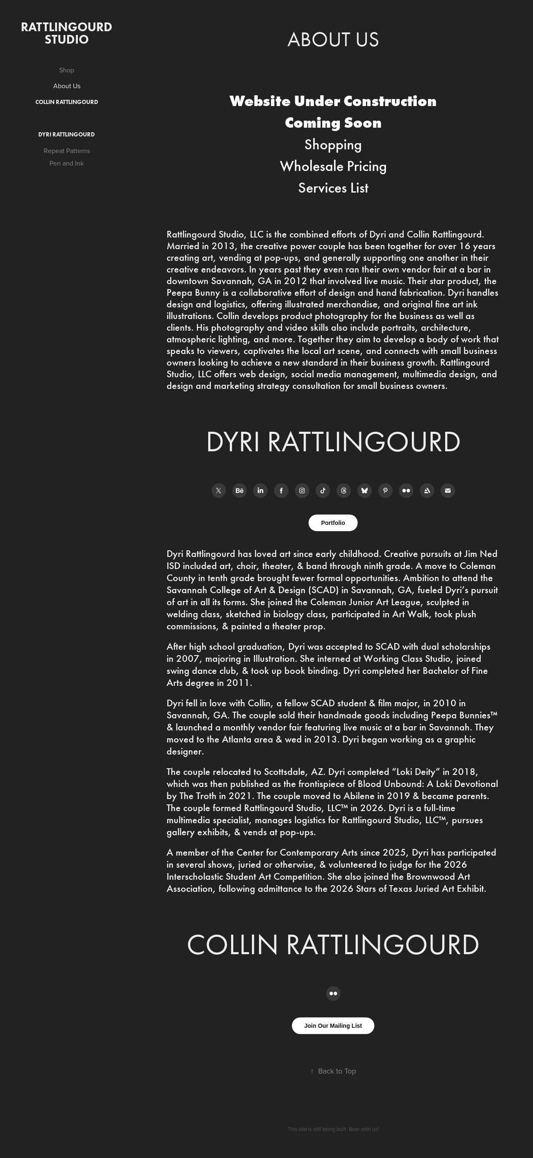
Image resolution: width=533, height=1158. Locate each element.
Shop (66, 69)
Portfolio (333, 523)
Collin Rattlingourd (66, 102)
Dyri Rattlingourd (66, 134)
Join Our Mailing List (333, 1025)
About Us (66, 85)
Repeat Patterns (67, 150)
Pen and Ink (67, 163)
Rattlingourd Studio (68, 33)
